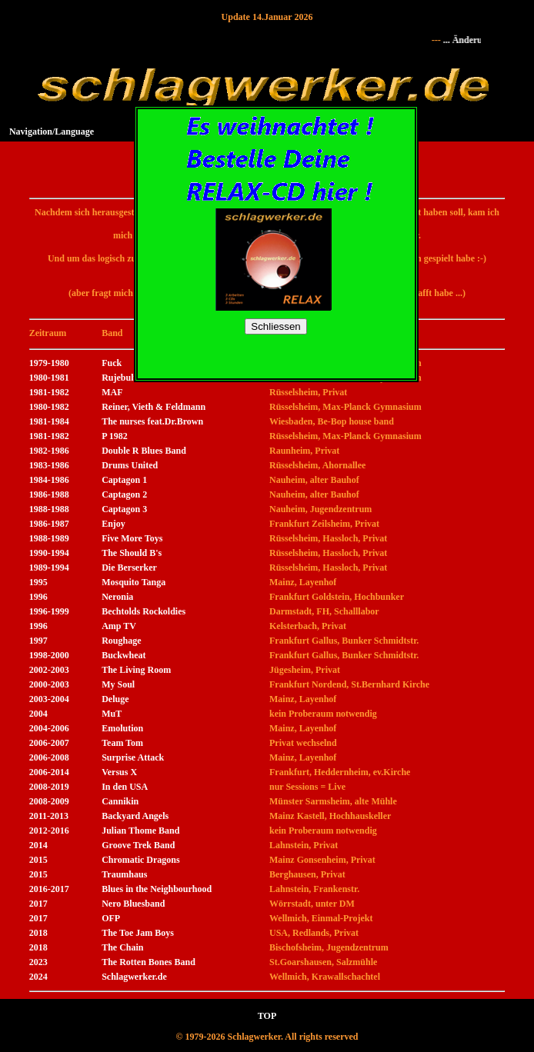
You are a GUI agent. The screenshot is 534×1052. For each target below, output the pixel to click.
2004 (38, 713)
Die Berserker (129, 567)
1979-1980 (49, 363)
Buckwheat (123, 655)
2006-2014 (49, 772)
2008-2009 (49, 801)
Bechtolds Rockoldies (143, 611)
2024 (38, 976)
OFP (111, 918)
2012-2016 (49, 830)
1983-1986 (49, 465)
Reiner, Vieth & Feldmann (153, 406)
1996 (38, 596)
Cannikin (120, 801)
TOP (267, 1015)
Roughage (121, 640)
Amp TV (119, 626)
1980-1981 (49, 377)
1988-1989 (49, 538)
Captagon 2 (124, 494)
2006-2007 (49, 742)
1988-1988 (49, 509)
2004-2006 (49, 728)
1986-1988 (49, 494)
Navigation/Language (51, 131)
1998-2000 (49, 655)
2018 (38, 932)
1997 (38, 640)
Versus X (119, 772)
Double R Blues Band (144, 450)
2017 (38, 903)
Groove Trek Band (138, 845)
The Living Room (136, 669)
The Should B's (132, 553)
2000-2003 (49, 684)
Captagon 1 (124, 479)
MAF (112, 392)
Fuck (112, 363)
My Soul (118, 684)
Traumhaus (124, 874)
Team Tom (122, 742)
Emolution (122, 728)
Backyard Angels (135, 816)
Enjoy (113, 523)
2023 (38, 962)
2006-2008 (49, 757)
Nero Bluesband (133, 903)
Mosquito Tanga (133, 582)
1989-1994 (49, 567)
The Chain (122, 947)
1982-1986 (49, 450)
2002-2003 (49, 669)
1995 (38, 582)
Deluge (115, 699)
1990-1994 (49, 553)
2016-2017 (49, 889)
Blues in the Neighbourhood (157, 889)
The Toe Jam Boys (138, 932)
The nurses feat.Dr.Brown (152, 421)
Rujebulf (119, 377)
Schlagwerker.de (134, 976)
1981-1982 (49, 392)
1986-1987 (49, 523)
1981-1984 (49, 421)
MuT (112, 713)
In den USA (125, 786)
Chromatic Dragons (140, 859)
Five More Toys (132, 538)
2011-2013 (48, 816)
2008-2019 (49, 786)
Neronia (117, 596)
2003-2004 (49, 699)
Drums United (130, 465)
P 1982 (115, 436)
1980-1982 (49, 406)
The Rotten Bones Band (148, 962)
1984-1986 (49, 479)
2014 (38, 845)
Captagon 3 (124, 509)
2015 (38, 859)
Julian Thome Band (140, 830)
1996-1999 (49, 611)
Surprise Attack (133, 757)
